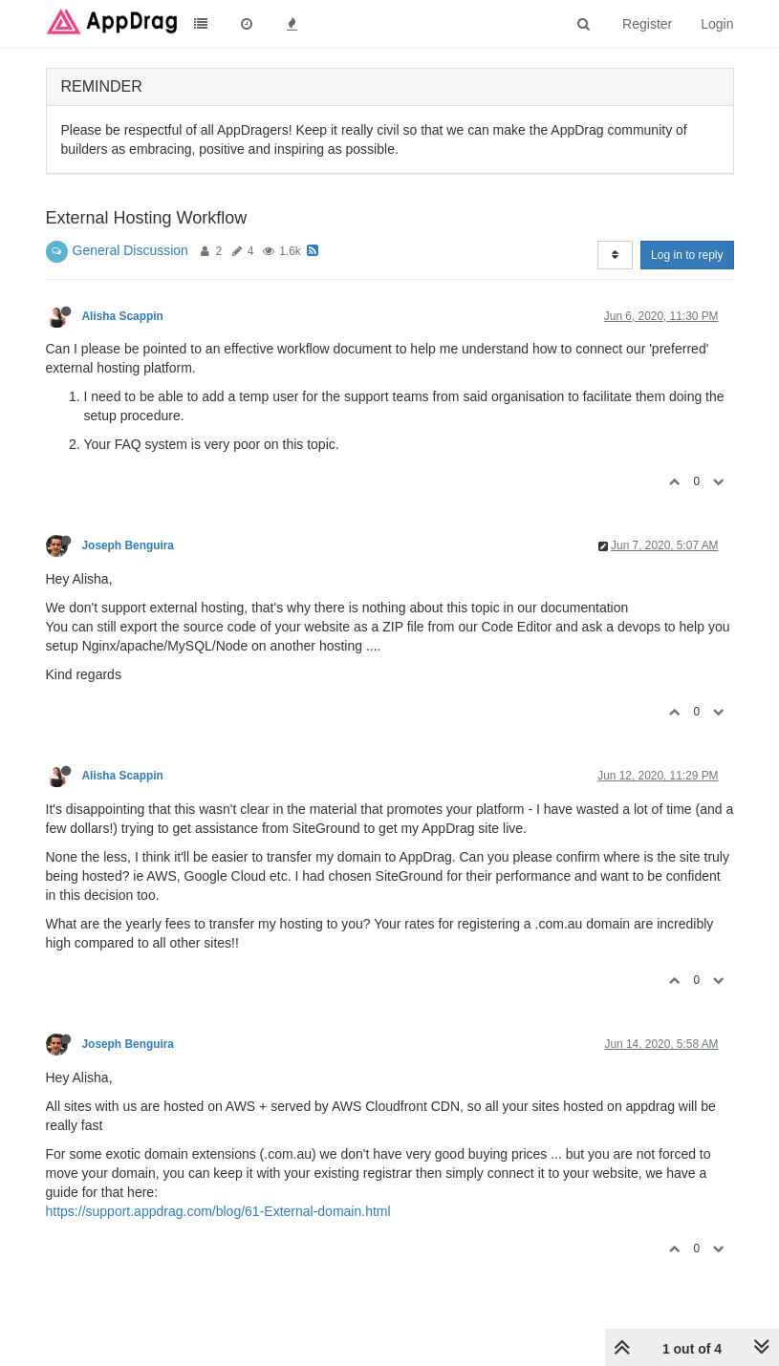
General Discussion (130, 250)
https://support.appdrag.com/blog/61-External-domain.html (218, 1211)
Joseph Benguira (128, 545)
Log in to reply (687, 255)
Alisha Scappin (122, 316)
